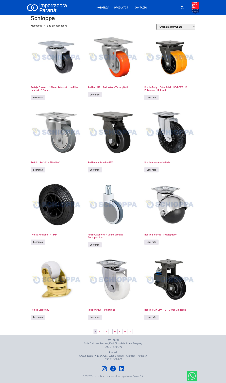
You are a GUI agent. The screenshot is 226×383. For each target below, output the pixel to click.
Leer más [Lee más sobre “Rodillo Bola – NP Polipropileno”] (151, 242)
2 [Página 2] (99, 331)
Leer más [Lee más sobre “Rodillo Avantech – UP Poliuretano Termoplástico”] (94, 244)
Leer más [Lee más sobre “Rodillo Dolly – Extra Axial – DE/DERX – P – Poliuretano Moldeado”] (151, 97)
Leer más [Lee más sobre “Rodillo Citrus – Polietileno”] (94, 317)
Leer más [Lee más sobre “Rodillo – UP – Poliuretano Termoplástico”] (94, 94)
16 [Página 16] (115, 331)
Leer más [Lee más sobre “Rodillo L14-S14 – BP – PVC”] (38, 169)
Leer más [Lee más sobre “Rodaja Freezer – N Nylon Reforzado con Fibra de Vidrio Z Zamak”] (38, 97)
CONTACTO (141, 7)
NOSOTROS (102, 7)
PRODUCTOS (121, 7)
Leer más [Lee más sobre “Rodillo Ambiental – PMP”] (38, 242)
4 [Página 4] (106, 331)
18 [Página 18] (125, 331)
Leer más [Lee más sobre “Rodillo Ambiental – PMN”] (151, 169)
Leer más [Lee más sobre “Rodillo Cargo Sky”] (38, 317)
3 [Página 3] (103, 331)
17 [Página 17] (120, 331)
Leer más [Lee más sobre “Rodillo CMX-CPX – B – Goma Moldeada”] (151, 317)
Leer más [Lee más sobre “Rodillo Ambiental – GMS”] (94, 169)
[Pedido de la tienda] (175, 27)
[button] (182, 8)
